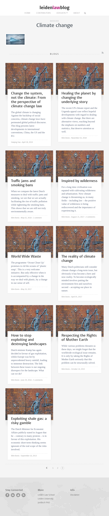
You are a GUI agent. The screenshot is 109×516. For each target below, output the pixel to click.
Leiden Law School (46, 495)
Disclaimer (74, 495)
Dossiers (61, 13)
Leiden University (45, 499)
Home (27, 13)
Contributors (43, 13)
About (76, 13)
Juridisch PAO (44, 503)
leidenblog (54, 8)
